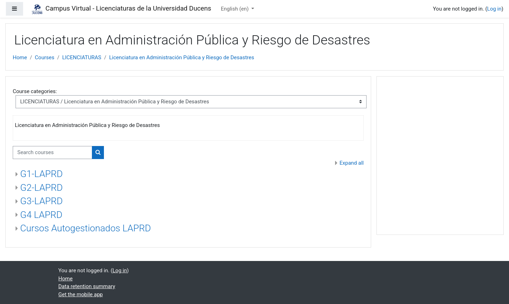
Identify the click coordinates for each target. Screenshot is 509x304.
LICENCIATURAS (81, 57)
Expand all (352, 163)
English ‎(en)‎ (235, 9)
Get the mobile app (80, 294)
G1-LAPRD (41, 174)
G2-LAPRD (41, 187)
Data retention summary (86, 286)
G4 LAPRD (41, 214)
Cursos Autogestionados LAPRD (85, 228)
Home (20, 57)
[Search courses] (52, 152)
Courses (44, 57)
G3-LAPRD (41, 201)
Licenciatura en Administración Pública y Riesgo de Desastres (181, 57)
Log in (494, 9)
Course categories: (35, 91)
